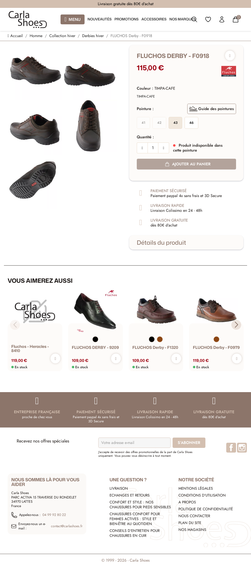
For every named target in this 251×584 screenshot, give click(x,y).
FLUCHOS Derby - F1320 (155, 347)
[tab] (186, 242)
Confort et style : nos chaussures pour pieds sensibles (140, 504)
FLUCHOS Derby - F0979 (216, 347)
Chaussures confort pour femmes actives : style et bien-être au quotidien (135, 519)
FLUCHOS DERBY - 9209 (95, 347)
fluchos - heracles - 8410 (30, 348)
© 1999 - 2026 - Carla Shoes (125, 560)
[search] (194, 20)
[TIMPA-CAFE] (146, 96)
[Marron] (160, 339)
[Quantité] (153, 147)
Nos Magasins (192, 529)
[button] (236, 325)
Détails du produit (161, 242)
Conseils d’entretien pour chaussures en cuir (135, 533)
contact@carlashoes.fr (67, 526)
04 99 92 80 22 (54, 515)
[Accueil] (16, 36)
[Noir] (95, 339)
